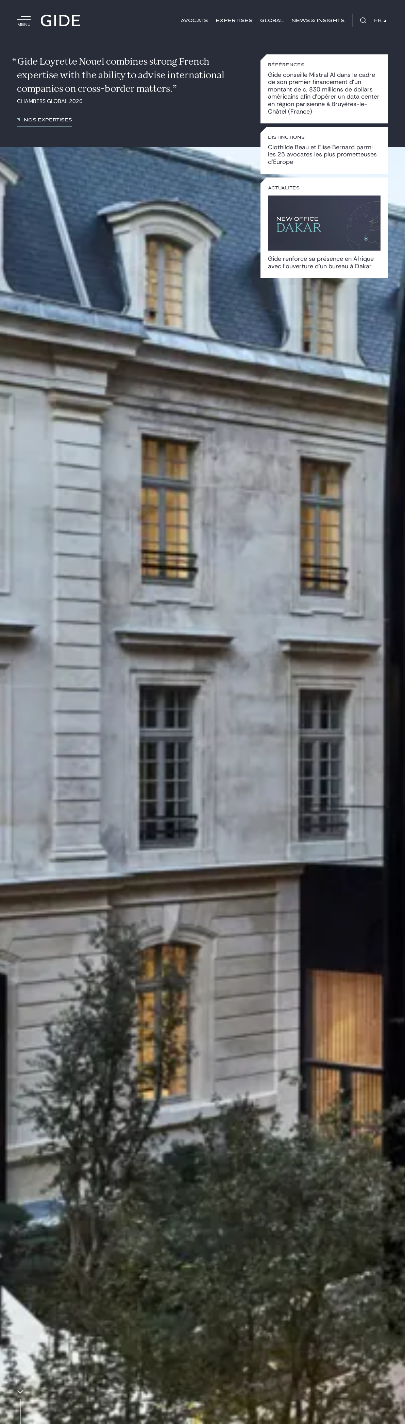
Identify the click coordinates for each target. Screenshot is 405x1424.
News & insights (317, 20)
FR (380, 20)
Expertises (234, 20)
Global (272, 20)
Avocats (194, 20)
